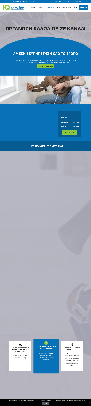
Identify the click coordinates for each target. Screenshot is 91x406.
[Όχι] (89, 402)
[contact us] (45, 146)
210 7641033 (31, 1)
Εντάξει (46, 403)
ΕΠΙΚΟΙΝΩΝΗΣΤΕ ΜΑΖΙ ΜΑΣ (45, 66)
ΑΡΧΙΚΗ (33, 7)
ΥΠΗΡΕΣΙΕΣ (51, 7)
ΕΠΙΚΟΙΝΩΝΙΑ (83, 7)
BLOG (75, 7)
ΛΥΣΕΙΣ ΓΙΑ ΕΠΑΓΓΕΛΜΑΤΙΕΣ (64, 7)
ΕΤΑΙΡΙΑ (41, 7)
